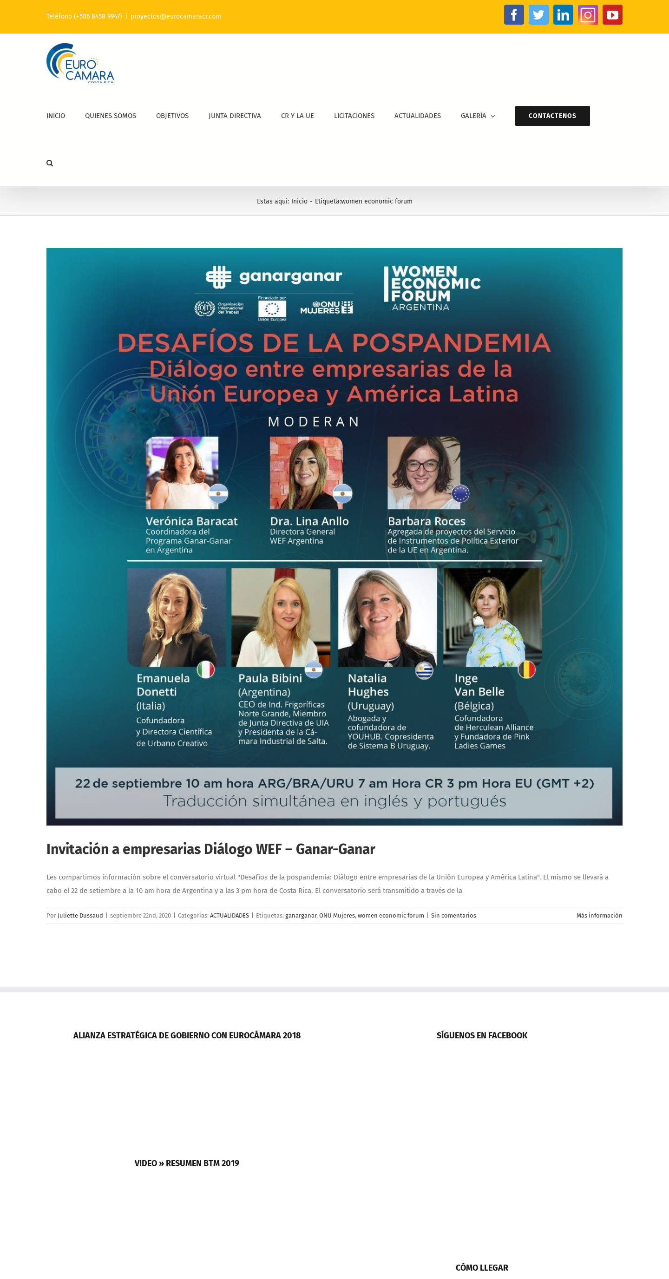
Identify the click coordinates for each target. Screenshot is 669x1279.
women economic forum (391, 915)
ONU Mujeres (337, 915)
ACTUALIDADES (229, 915)
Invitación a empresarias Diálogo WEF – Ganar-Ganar (210, 849)
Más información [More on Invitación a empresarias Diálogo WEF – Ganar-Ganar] (600, 915)
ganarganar (300, 915)
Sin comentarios (453, 915)
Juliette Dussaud (80, 915)
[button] (49, 162)
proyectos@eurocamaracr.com (176, 16)
